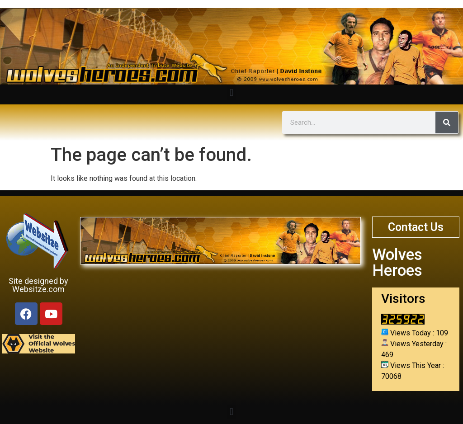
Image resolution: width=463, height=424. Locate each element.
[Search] (446, 122)
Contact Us (416, 227)
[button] (231, 92)
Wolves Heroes (397, 262)
